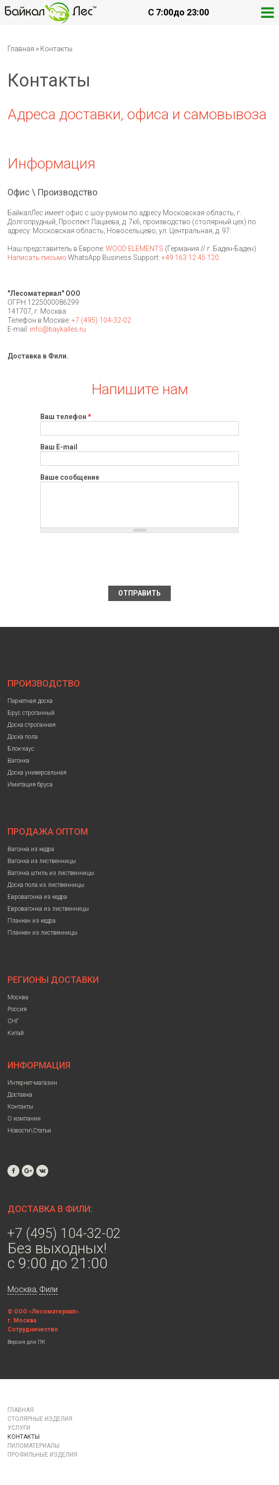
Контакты (20, 1106)
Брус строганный (31, 712)
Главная (20, 49)
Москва (17, 997)
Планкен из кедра (31, 920)
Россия (17, 1009)
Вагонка (18, 760)
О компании (24, 1118)
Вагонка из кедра (30, 849)
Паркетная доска (30, 701)
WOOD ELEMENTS (134, 249)
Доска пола (22, 736)
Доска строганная (31, 724)
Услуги (18, 1427)
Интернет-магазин (32, 1082)
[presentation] (115, 559)
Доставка (19, 1094)
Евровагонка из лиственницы (48, 908)
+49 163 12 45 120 (190, 258)
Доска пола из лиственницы (45, 884)
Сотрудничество (32, 1329)
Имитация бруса (30, 784)
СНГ (13, 1021)
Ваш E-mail (58, 447)
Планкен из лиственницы (42, 932)
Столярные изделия (39, 1418)
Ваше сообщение (69, 477)
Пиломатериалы (33, 1445)
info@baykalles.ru (58, 329)
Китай (15, 1033)
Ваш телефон (65, 417)
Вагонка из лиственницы (41, 861)
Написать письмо (37, 258)
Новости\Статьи (29, 1130)
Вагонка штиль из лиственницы (50, 873)
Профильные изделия (42, 1454)
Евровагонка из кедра (37, 896)
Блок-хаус (20, 748)
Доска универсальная (37, 772)
